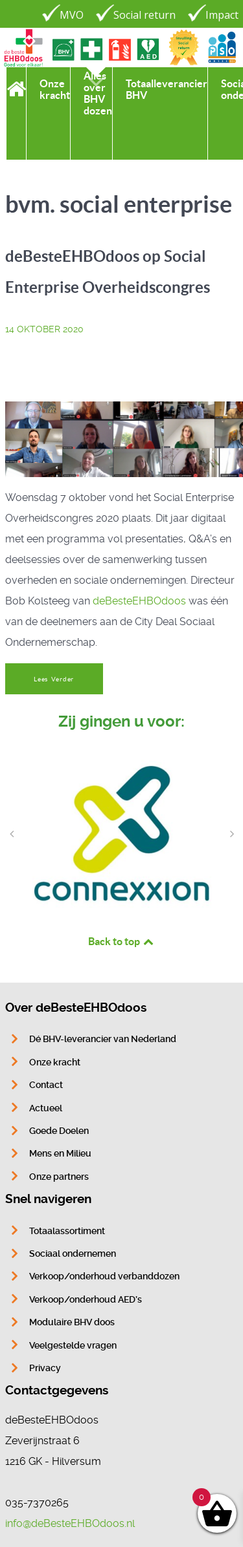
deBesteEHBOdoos (139, 601)
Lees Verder (54, 679)
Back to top (122, 941)
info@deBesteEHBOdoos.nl (70, 1523)
